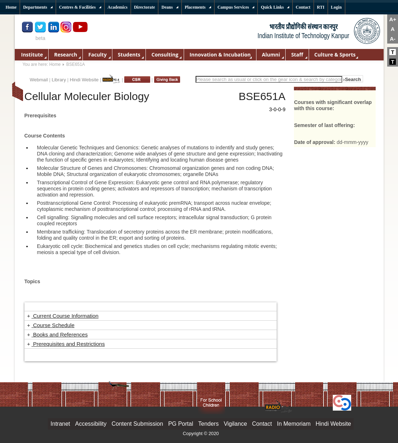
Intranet (60, 424)
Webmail (39, 79)
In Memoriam (293, 424)
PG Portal (180, 424)
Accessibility (91, 424)
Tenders (208, 424)
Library (59, 79)
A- (392, 39)
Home (55, 64)
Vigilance (235, 424)
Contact (262, 424)
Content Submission (137, 424)
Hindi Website (84, 79)
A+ (392, 19)
